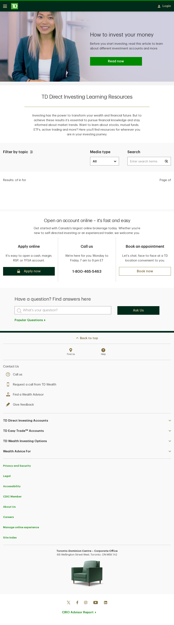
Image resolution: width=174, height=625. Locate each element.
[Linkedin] (105, 604)
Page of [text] (165, 181)
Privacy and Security (17, 467)
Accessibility (12, 487)
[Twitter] (68, 604)
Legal (7, 477)
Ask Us (138, 312)
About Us (9, 508)
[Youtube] (95, 604)
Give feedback (21, 406)
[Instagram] (85, 604)
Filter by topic (18, 153)
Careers (8, 518)
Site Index (10, 539)
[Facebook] (77, 604)
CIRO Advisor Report (78, 613)
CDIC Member (12, 498)
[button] (166, 163)
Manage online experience (21, 528)
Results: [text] (14, 181)
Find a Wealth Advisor (26, 396)
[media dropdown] (104, 162)
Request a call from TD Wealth (32, 386)
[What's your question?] (63, 312)
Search (133, 153)
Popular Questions (30, 321)
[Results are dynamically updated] (149, 162)
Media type (100, 153)
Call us (15, 376)
